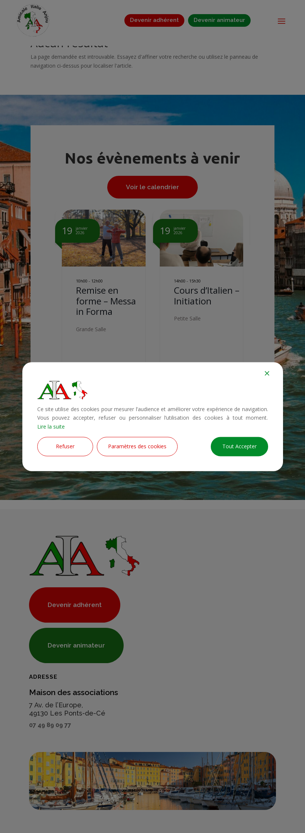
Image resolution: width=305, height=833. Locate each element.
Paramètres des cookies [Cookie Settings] (137, 446)
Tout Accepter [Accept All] (239, 446)
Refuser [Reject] (65, 446)
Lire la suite (51, 426)
